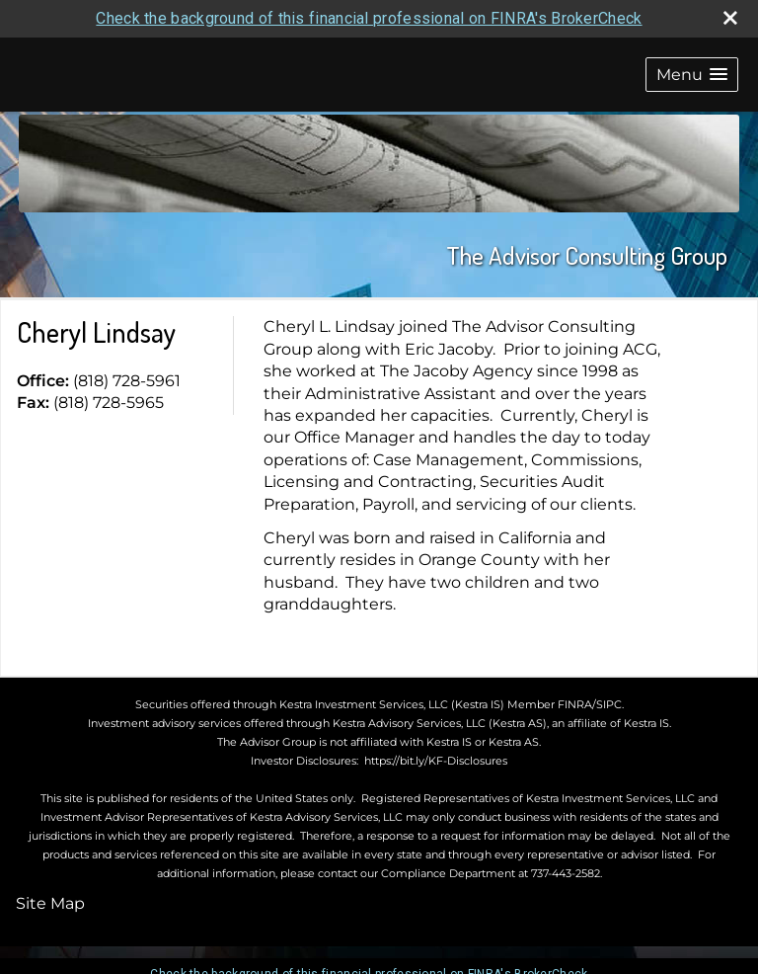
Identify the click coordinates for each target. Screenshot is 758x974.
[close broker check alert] (730, 18)
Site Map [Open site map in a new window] (50, 903)
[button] (691, 74)
